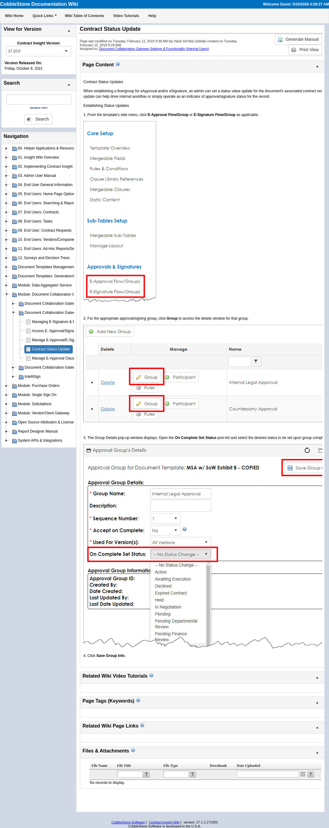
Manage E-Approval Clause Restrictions (64, 358)
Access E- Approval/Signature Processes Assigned (73, 331)
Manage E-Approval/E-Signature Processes (67, 340)
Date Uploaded (248, 765)
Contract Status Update (51, 349)
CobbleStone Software (128, 822)
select (66, 51)
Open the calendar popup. (302, 774)
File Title (124, 765)
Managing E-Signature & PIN (55, 322)
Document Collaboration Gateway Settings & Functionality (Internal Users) (154, 49)
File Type (170, 765)
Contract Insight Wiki (164, 822)
